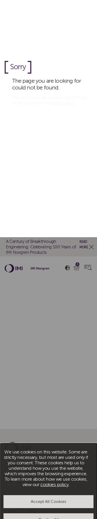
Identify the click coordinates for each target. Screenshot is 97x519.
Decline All (49, 282)
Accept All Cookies (48, 264)
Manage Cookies (48, 300)
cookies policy (54, 247)
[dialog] (48, 259)
